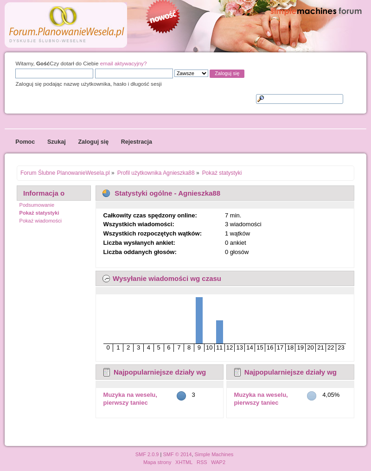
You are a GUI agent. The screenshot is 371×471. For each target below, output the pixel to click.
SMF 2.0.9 (147, 454)
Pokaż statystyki (39, 213)
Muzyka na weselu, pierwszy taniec (130, 398)
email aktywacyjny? (123, 63)
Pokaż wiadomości (40, 220)
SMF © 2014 (177, 454)
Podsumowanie (37, 205)
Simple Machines (214, 454)
